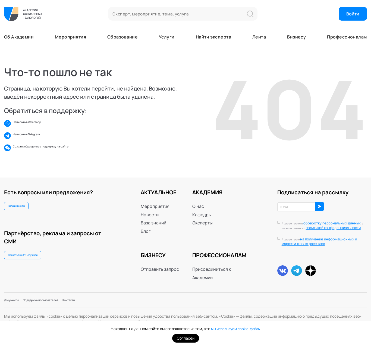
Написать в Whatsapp (31, 123)
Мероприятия (70, 37)
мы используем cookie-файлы (235, 328)
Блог (146, 224)
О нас (198, 199)
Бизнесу (296, 37)
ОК (341, 201)
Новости (150, 207)
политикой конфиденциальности (318, 222)
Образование (122, 37)
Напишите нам (23, 201)
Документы (16, 299)
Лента (259, 37)
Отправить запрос (160, 262)
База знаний (153, 216)
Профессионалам (347, 37)
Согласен (185, 338)
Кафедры (202, 207)
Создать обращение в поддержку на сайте (53, 147)
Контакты (103, 299)
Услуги (167, 37)
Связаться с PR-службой (33, 254)
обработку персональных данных (321, 218)
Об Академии (19, 37)
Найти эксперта (213, 37)
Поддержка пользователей (60, 299)
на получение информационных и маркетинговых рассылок (324, 238)
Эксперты (202, 216)
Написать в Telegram (30, 135)
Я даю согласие (324, 238)
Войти (352, 14)
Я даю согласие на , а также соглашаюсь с (321, 221)
